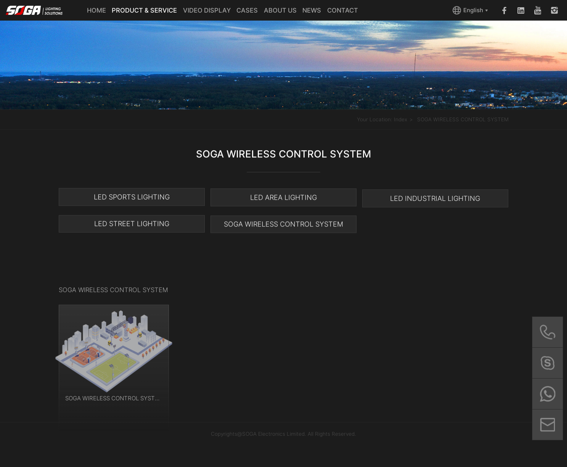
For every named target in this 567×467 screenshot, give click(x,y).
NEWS (311, 10)
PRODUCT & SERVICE (144, 10)
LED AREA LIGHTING (283, 198)
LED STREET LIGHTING (131, 224)
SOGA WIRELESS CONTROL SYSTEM (463, 120)
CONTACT (342, 10)
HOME (96, 10)
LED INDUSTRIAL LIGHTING (435, 200)
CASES (247, 10)
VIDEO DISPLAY (207, 10)
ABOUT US (280, 10)
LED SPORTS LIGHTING (132, 197)
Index (400, 120)
